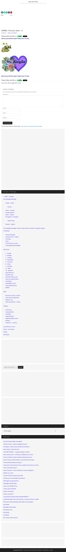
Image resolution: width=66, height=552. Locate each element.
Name (5, 108)
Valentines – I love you (11, 322)
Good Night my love (11, 283)
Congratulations (10, 312)
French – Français (10, 210)
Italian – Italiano (10, 214)
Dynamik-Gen (26, 550)
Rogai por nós (9, 300)
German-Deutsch (10, 212)
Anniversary (9, 310)
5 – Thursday (9, 262)
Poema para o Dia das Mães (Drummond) (14, 478)
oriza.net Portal (33, 1)
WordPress (46, 550)
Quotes (5, 332)
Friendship (8, 314)
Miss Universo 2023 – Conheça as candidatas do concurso (18, 454)
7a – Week (8, 268)
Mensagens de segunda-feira (11, 481)
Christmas (8, 239)
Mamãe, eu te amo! (8, 473)
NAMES (7, 287)
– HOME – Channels (8, 196)
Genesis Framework (37, 550)
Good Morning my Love (12, 277)
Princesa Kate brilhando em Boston (12, 462)
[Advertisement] (33, 16)
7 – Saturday (9, 266)
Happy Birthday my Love (12, 318)
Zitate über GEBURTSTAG (10, 486)
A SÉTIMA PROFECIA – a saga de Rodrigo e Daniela (16, 452)
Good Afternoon (10, 272)
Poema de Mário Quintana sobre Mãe (13, 475)
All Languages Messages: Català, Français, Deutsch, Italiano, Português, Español (24, 228)
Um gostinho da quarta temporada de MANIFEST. (16, 496)
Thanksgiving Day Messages (13, 245)
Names (9, 83)
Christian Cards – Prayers (12, 237)
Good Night (8, 281)
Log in (51, 550)
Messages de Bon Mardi (9, 507)
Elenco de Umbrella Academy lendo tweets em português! (18, 502)
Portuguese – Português (12, 217)
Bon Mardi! (6, 504)
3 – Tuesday (9, 257)
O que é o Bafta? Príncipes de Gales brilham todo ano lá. (17, 457)
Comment (5, 94)
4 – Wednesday (9, 260)
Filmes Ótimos (11, 220)
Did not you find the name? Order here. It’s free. (15, 38)
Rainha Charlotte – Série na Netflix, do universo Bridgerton (18, 470)
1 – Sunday (8, 253)
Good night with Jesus (11, 285)
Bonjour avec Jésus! (8, 491)
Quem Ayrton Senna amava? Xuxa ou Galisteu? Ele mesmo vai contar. (21, 465)
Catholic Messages (10, 234)
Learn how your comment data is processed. (31, 126)
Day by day (6, 249)
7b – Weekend (9, 270)
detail (4, 291)
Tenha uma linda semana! (10, 467)
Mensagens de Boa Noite (10, 483)
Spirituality (6, 334)
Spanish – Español (10, 224)
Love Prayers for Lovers (12, 243)
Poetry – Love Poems (8, 329)
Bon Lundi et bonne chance (10, 517)
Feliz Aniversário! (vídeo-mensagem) (12, 441)
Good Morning (9, 275)
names (19, 83)
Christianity (6, 231)
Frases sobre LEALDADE (9, 488)
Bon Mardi (6, 515)
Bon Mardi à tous (7, 510)
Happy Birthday (10, 316)
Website (5, 118)
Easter (7, 241)
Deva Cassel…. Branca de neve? (11, 449)
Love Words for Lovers (9, 326)
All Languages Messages (9, 199)
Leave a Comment (12, 33)
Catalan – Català (10, 203)
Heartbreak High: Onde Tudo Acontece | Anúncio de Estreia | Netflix (21, 499)
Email (4, 113)
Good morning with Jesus (12, 279)
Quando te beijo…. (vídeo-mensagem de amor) (15, 444)
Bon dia (9, 207)
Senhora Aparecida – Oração (13, 302)
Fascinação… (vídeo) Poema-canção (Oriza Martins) (16, 446)
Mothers (8, 320)
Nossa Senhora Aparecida (12, 297)
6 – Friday (8, 264)
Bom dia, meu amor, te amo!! (13, 295)
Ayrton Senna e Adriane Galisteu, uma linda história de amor (18, 460)
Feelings (5, 306)
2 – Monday (8, 255)
